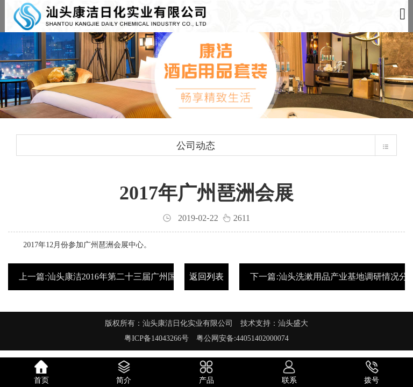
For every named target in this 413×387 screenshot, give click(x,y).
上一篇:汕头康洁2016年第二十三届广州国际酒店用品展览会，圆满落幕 (153, 276)
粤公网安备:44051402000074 (242, 338)
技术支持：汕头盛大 (274, 323)
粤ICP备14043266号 (160, 338)
